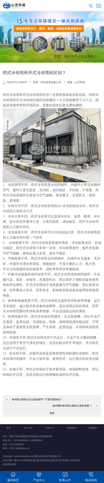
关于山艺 (28, 428)
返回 (52, 413)
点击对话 (90, 73)
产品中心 (49, 428)
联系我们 (93, 428)
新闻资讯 (71, 428)
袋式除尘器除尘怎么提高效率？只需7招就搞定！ (34, 399)
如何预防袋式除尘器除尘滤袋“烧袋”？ (75, 405)
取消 (68, 73)
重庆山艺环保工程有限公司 (48, 456)
